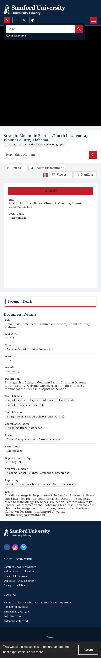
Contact (50, 637)
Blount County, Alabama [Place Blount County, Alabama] (21, 439)
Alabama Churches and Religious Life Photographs (35, 145)
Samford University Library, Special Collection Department (38, 603)
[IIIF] (46, 174)
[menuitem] (50, 637)
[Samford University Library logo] (35, 8)
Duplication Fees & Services (20, 581)
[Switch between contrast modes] (32, 20)
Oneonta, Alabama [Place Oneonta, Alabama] (49, 439)
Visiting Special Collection (19, 572)
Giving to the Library (16, 585)
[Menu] (93, 20)
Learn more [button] (35, 652)
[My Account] (24, 20)
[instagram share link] (15, 547)
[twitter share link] (23, 547)
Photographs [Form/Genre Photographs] (18, 218)
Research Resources (15, 576)
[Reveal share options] (16, 20)
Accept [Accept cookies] (88, 649)
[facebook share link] (7, 547)
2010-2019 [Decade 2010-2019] (13, 372)
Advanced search (16, 36)
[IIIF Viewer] (61, 174)
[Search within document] (93, 155)
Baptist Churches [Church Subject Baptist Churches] (17, 400)
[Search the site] (40, 29)
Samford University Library (20, 567)
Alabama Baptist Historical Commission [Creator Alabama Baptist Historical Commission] (30, 349)
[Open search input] (7, 20)
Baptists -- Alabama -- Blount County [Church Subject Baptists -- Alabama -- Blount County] (52, 400)
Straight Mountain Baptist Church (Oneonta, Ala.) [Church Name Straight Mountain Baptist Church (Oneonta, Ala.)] (35, 417)
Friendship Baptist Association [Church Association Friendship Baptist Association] (24, 428)
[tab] (50, 191)
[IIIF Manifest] (85, 174)
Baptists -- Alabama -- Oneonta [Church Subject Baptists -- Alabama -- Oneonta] (25, 405)
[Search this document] (46, 155)
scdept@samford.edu (16, 621)
